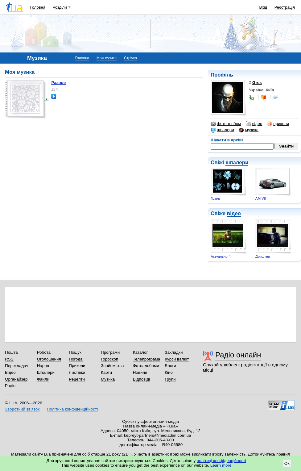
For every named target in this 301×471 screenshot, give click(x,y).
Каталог (140, 352)
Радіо (10, 385)
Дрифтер (262, 256)
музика (248, 129)
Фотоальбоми (146, 365)
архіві (237, 140)
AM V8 (260, 198)
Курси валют (177, 359)
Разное (58, 82)
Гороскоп (109, 359)
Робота (44, 352)
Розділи (60, 7)
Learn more (221, 465)
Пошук (75, 352)
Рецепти (77, 379)
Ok (287, 463)
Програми (110, 352)
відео (254, 123)
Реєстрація (284, 7)
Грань (215, 198)
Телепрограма (146, 359)
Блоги (170, 365)
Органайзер (16, 379)
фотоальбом (226, 123)
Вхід (263, 7)
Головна (37, 7)
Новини (140, 372)
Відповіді (141, 379)
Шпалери (46, 372)
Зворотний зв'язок (22, 409)
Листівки (77, 372)
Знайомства (112, 365)
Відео (10, 372)
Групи (170, 379)
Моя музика (107, 58)
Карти (106, 372)
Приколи (77, 365)
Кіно (169, 372)
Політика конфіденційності (72, 409)
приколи (278, 123)
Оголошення (49, 359)
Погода (75, 359)
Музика (108, 379)
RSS (9, 359)
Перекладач (16, 365)
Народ (43, 365)
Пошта (11, 352)
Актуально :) (221, 256)
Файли (43, 379)
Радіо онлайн (238, 355)
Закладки (174, 352)
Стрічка (130, 58)
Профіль (222, 75)
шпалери (222, 129)
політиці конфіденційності (221, 460)
